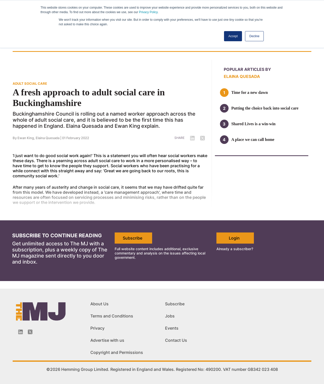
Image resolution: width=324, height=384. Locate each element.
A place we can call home (252, 139)
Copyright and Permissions (116, 352)
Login (234, 238)
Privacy (97, 328)
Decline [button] (254, 36)
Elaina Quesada (47, 138)
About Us (99, 303)
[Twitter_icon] (30, 332)
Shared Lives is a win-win (253, 124)
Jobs (170, 315)
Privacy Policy (148, 12)
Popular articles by (247, 69)
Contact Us (176, 340)
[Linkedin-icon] (20, 332)
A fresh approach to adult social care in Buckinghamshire (89, 97)
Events (171, 328)
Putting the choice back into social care (264, 108)
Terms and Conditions (111, 315)
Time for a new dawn (249, 92)
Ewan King (25, 138)
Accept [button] (233, 36)
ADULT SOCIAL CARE (30, 83)
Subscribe (132, 238)
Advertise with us (107, 340)
